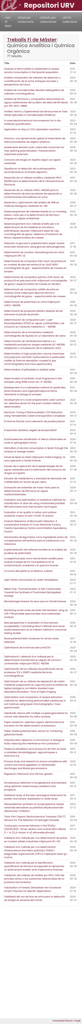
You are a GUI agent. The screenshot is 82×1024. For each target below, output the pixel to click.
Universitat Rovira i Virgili (66, 1020)
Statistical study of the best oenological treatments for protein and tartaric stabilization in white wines (35, 797)
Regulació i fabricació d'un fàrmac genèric (28, 774)
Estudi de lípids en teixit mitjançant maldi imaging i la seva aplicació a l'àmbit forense (34, 458)
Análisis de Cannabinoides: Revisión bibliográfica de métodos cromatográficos (34, 91)
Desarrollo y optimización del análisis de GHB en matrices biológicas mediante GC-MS (31, 204)
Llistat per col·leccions (26, 20)
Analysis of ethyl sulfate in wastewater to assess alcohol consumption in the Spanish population (31, 70)
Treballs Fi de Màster (32, 39)
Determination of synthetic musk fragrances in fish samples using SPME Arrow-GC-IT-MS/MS (33, 380)
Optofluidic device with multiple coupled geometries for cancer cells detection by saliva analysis (36, 714)
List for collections (69, 20)
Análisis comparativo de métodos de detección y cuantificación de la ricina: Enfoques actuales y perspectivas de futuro (32, 81)
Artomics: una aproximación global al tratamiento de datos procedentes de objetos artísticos (34, 140)
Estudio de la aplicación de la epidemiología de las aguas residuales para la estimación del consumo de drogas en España (35, 469)
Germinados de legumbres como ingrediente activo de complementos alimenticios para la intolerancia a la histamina (35, 540)
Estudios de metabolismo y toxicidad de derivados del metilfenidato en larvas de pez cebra (35, 480)
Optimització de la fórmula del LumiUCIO (27, 647)
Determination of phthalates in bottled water (29, 369)
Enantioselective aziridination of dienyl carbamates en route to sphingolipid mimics (35, 441)
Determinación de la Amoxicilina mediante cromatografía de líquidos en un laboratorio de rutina (35, 334)
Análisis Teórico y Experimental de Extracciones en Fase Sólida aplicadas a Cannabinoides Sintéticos (35, 113)
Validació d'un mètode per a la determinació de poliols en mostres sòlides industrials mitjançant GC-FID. (35, 839)
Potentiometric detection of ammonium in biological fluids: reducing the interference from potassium (34, 741)
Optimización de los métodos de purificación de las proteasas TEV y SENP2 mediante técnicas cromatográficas (33, 672)
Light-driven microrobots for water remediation (31, 579)
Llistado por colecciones (48, 20)
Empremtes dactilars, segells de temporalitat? (30, 430)
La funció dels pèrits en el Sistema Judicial (28, 571)
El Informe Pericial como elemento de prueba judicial (34, 421)
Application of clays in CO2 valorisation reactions (32, 129)
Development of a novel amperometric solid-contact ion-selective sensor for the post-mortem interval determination (34, 403)
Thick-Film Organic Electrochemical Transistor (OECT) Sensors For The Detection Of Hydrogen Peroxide (35, 818)
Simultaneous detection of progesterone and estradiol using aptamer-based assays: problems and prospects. (35, 786)
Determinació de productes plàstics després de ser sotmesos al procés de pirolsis (33, 312)
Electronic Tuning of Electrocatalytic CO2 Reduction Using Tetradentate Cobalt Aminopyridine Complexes (34, 414)
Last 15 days (8, 22)
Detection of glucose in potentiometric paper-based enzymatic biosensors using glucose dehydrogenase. (34, 245)
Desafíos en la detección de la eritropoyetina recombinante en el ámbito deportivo (30, 170)
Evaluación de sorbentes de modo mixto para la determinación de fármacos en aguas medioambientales (31, 491)
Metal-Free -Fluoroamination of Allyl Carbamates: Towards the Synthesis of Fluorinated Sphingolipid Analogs (32, 592)
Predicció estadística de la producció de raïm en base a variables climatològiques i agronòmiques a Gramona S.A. (35, 752)
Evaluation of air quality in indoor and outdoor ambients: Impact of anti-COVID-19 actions (30, 514)
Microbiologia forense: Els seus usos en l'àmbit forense (35, 601)
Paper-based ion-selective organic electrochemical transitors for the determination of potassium (34, 723)
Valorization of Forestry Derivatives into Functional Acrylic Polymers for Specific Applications (32, 889)
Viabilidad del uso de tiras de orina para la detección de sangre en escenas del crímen (34, 898)
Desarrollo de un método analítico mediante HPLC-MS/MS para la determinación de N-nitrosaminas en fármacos (34, 181)
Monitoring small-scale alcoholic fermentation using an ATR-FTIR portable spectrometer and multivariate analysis (36, 614)
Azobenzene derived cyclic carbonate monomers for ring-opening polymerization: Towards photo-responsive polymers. (34, 151)
